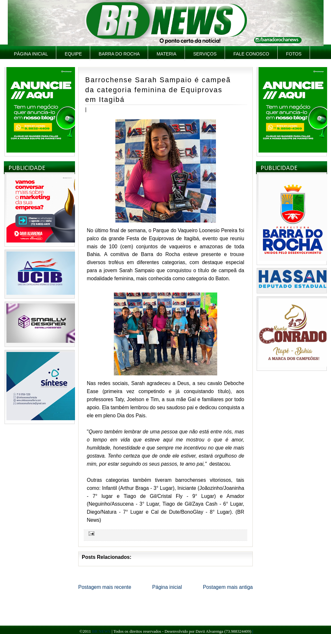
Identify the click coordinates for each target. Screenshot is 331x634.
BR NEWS (101, 631)
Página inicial (31, 53)
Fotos (294, 53)
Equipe (73, 53)
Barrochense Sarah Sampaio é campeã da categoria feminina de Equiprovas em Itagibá (158, 90)
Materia (166, 53)
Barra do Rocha (119, 53)
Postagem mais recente (104, 587)
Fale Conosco (251, 53)
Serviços (205, 53)
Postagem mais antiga (228, 587)
